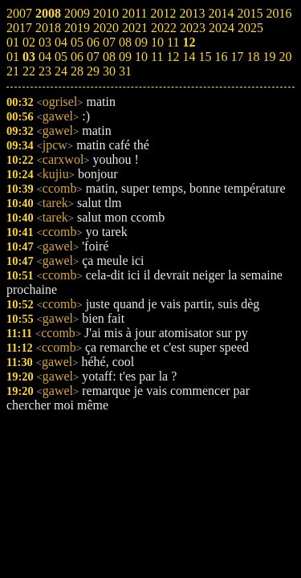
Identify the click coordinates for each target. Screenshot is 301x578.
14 (188, 56)
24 (61, 71)
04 (45, 56)
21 (12, 71)
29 (93, 71)
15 (204, 56)
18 (252, 56)
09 (125, 56)
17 (236, 56)
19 (268, 56)
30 (109, 71)
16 (220, 56)
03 (28, 56)
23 (45, 71)
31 (125, 71)
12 (172, 56)
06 (77, 56)
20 (285, 56)
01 (12, 56)
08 (109, 56)
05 (61, 56)
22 (28, 71)
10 (141, 56)
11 (157, 56)
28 (77, 71)
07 (93, 56)
